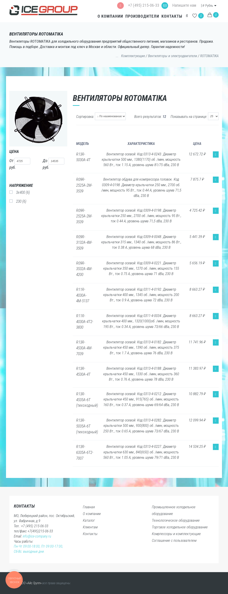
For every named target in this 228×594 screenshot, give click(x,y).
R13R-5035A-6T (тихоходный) (87, 426)
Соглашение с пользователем (174, 540)
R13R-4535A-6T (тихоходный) (87, 400)
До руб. (53, 164)
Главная (89, 507)
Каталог (89, 520)
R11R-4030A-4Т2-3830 (84, 321)
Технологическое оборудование (176, 520)
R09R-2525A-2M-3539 (84, 185)
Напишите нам (178, 5)
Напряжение (21, 185)
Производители (142, 16)
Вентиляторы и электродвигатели (172, 56)
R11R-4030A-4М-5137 (82, 295)
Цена (14, 151)
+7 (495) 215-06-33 (138, 5)
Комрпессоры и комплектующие (176, 533)
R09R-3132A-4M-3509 (84, 242)
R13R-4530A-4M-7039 (84, 348)
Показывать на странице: (189, 117)
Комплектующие (133, 56)
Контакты (171, 16)
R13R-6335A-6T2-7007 (84, 452)
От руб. (19, 164)
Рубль (208, 5)
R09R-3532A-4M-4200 (84, 269)
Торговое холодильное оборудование (180, 527)
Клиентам (90, 527)
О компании (110, 16)
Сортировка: (85, 117)
